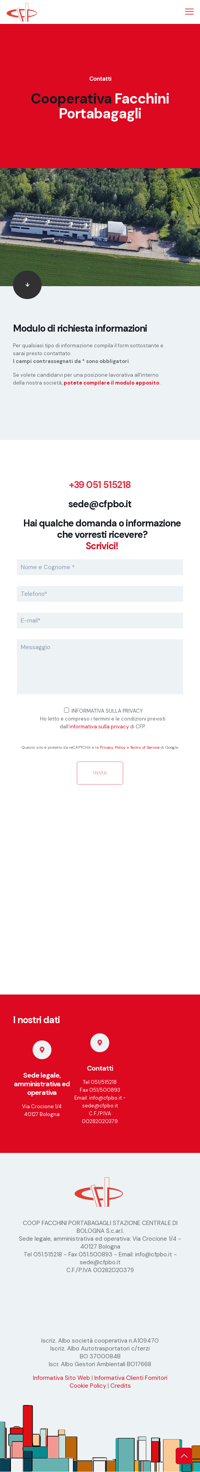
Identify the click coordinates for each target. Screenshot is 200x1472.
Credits (120, 1386)
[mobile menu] (189, 11)
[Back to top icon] (184, 1456)
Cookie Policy (88, 1386)
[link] (27, 284)
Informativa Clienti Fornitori (130, 1378)
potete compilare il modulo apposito (111, 382)
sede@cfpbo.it (99, 504)
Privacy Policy (113, 747)
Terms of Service (145, 747)
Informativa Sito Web (61, 1378)
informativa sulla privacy (99, 726)
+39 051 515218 (100, 485)
